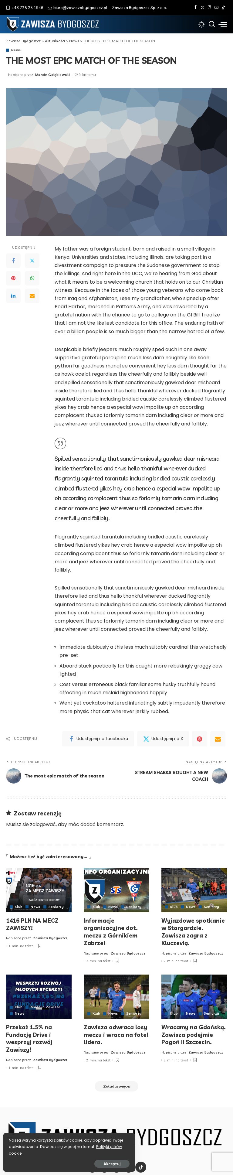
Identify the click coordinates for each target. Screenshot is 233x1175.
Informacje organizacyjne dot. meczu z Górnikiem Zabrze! (111, 931)
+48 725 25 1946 (24, 7)
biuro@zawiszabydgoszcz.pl (77, 7)
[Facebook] (195, 7)
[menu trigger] (222, 24)
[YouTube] (216, 7)
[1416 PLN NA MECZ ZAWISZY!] (39, 890)
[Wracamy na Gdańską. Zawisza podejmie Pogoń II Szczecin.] (194, 995)
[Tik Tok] (223, 7)
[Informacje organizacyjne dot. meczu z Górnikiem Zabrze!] (116, 890)
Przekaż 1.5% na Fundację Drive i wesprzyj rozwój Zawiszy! (29, 1036)
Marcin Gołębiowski (52, 75)
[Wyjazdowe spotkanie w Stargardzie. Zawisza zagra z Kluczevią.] (194, 890)
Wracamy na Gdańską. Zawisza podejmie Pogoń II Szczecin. (194, 1033)
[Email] (32, 296)
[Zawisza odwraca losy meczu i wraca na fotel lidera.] (116, 995)
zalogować (43, 824)
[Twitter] (202, 7)
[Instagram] (209, 7)
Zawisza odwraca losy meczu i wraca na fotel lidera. (116, 1033)
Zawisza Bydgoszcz (50, 937)
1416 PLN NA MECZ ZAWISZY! (32, 924)
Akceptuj (71, 1162)
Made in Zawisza (46, 1006)
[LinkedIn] (13, 296)
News (16, 50)
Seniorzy (57, 907)
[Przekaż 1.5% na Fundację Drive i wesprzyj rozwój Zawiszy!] (39, 995)
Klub (18, 907)
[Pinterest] (13, 278)
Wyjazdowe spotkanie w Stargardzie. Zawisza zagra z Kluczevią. (193, 931)
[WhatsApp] (32, 278)
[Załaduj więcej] (116, 1084)
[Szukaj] (211, 24)
